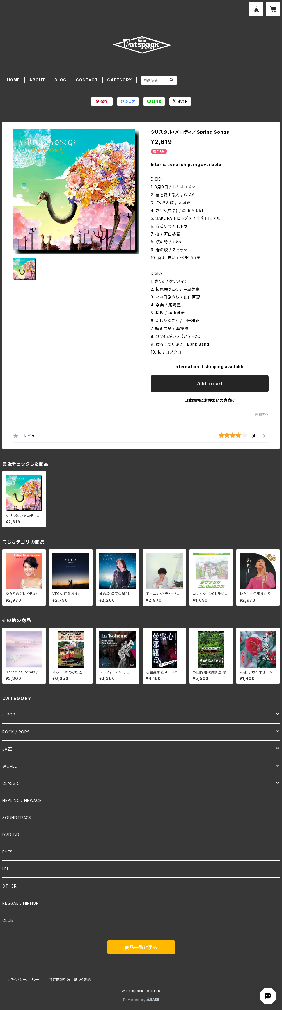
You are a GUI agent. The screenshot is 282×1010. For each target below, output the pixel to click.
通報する (262, 414)
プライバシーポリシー (23, 979)
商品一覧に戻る (141, 947)
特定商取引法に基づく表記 (70, 979)
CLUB (7, 920)
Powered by (141, 1000)
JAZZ (7, 749)
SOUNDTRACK (17, 817)
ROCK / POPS (16, 731)
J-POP (8, 714)
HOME (13, 79)
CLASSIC (11, 783)
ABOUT (37, 79)
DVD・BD (10, 834)
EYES (7, 851)
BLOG (60, 79)
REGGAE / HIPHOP (20, 903)
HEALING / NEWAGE (22, 800)
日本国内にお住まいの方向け (209, 400)
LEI (5, 869)
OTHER (9, 886)
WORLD (10, 766)
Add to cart (210, 383)
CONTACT (87, 79)
